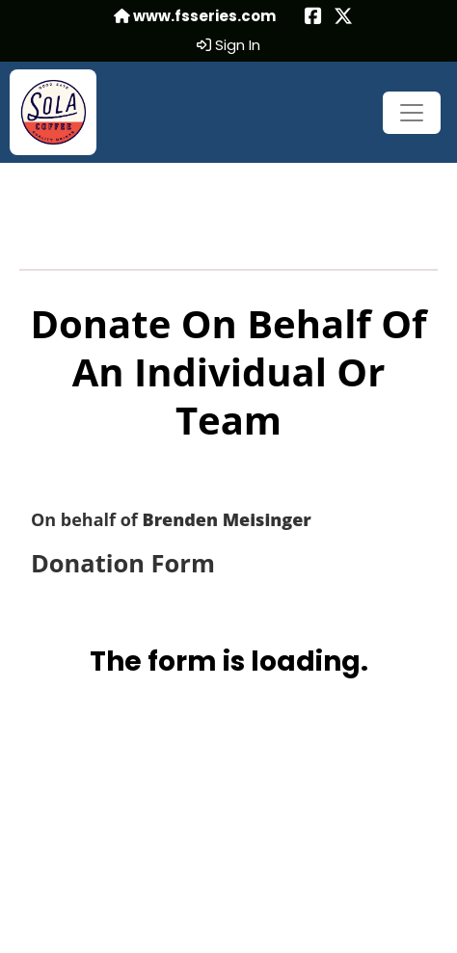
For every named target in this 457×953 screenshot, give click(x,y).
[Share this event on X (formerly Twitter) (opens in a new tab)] (343, 18)
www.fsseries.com (195, 16)
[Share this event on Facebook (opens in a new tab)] (313, 18)
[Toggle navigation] (412, 113)
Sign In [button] (228, 45)
